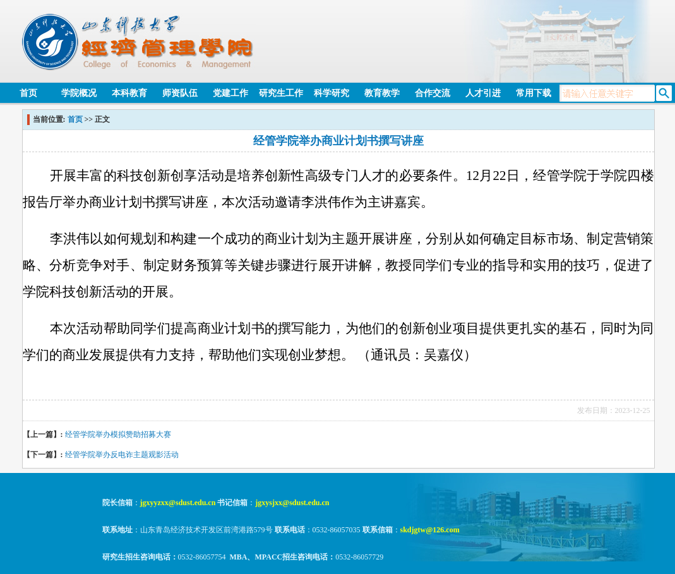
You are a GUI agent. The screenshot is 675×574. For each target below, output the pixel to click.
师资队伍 (180, 93)
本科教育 (129, 93)
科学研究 (331, 93)
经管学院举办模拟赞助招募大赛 (118, 434)
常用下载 (533, 93)
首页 (28, 93)
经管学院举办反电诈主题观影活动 (122, 454)
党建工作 (230, 93)
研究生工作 (281, 93)
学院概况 (79, 93)
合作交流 (432, 93)
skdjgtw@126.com (430, 529)
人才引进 (483, 93)
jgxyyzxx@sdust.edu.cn (178, 502)
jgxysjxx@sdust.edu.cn (292, 502)
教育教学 (382, 93)
